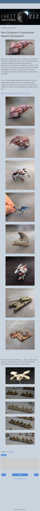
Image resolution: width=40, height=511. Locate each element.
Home (20, 475)
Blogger (23, 509)
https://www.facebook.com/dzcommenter (16, 93)
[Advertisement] (20, 6)
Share (3, 455)
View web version (20, 479)
